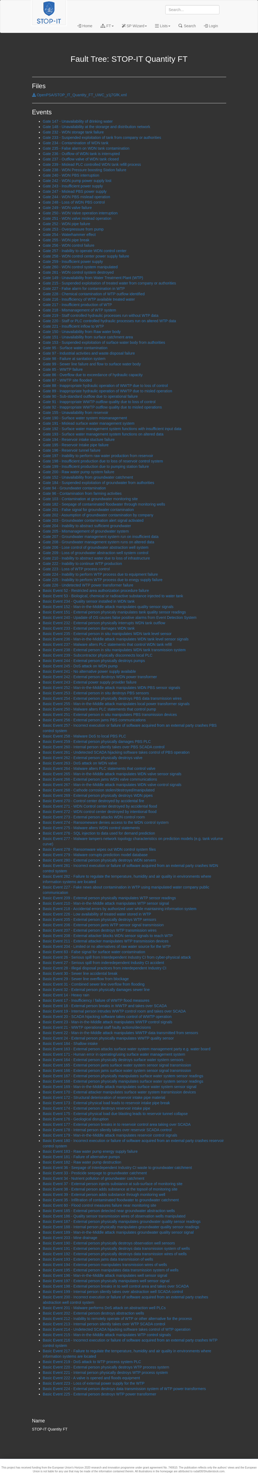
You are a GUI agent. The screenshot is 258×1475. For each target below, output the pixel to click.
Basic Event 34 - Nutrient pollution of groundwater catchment (94, 1178)
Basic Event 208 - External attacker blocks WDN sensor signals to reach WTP (108, 936)
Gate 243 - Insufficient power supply (73, 186)
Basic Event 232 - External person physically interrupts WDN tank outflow (104, 623)
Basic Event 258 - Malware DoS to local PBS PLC (84, 736)
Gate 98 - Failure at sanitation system (74, 358)
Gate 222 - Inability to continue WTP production (82, 563)
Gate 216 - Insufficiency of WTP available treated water (89, 299)
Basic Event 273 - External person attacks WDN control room (94, 817)
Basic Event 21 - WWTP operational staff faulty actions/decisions (97, 1027)
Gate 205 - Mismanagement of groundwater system (86, 531)
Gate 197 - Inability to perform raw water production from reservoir (98, 456)
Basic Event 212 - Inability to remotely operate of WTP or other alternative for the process (117, 1318)
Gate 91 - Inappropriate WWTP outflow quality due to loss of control (99, 402)
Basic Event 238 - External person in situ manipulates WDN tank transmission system (114, 650)
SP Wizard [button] (134, 26)
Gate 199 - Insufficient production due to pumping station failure (96, 466)
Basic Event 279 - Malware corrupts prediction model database (95, 855)
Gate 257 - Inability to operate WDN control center (84, 251)
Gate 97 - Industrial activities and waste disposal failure (89, 353)
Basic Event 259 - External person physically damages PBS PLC (97, 741)
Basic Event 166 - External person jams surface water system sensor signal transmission (117, 1070)
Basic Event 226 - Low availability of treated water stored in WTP (97, 914)
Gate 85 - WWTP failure (63, 369)
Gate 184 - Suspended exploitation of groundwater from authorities (98, 483)
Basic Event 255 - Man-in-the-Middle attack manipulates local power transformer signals (116, 704)
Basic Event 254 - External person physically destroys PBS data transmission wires (112, 698)
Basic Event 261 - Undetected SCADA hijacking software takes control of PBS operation (116, 752)
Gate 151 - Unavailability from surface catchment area (88, 337)
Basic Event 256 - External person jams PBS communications (94, 720)
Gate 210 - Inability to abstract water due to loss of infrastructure (96, 558)
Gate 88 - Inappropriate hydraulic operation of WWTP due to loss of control (105, 385)
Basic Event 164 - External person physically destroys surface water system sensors (113, 1060)
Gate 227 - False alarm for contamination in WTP (84, 288)
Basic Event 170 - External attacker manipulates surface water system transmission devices (119, 1092)
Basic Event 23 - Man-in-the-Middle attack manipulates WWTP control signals (108, 1022)
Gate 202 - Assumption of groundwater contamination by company (98, 515)
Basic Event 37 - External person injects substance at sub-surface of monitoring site (113, 1184)
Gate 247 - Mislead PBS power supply (75, 191)
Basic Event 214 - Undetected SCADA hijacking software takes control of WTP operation (117, 1329)
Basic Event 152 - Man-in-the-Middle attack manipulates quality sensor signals (108, 607)
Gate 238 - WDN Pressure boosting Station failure (84, 170)
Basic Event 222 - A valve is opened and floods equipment (91, 1378)
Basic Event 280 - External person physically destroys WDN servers (99, 860)
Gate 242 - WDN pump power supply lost (77, 181)
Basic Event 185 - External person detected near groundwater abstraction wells (109, 1211)
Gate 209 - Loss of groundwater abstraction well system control (95, 553)
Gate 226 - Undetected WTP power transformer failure (88, 585)
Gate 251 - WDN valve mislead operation (77, 218)
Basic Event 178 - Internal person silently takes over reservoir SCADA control (107, 1130)
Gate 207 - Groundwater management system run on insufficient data (101, 536)
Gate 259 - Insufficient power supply (73, 261)
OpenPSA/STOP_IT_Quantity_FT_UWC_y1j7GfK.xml (79, 95)
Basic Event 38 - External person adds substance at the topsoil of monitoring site (110, 1189)
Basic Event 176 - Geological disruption (76, 1119)
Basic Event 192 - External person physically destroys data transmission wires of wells (115, 1254)
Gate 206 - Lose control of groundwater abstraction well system (96, 547)
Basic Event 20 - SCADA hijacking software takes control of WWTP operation (107, 1016)
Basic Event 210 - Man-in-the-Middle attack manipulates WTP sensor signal (106, 903)
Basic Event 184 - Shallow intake (70, 1043)
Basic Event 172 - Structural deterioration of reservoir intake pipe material (104, 1097)
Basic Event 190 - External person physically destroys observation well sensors (109, 1243)
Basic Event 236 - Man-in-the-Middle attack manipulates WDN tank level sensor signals (116, 639)
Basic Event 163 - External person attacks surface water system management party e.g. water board (127, 1049)
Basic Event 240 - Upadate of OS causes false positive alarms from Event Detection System (120, 617)
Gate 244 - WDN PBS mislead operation (76, 197)
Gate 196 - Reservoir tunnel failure (72, 450)
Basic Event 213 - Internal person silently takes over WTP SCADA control (104, 1324)
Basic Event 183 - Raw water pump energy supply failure (90, 1151)
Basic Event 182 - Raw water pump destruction (82, 1162)
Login (211, 26)
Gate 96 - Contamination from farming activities (82, 493)
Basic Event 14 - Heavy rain (66, 995)
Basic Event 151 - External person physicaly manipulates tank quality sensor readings (114, 612)
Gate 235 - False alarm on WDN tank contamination (86, 148)
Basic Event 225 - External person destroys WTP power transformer (99, 1394)
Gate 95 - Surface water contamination (75, 348)
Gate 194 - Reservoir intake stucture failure (79, 439)
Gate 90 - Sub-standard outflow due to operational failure (90, 396)
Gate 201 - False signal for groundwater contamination (88, 509)
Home (84, 26)
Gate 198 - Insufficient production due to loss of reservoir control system (103, 461)
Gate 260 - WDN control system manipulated (80, 267)
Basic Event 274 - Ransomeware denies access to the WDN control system (106, 822)
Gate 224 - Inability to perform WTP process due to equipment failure (100, 574)
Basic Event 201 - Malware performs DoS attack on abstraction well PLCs (104, 1308)
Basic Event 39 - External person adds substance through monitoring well (104, 1194)
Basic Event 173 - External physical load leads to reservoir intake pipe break (106, 1103)
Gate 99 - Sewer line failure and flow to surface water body (92, 364)
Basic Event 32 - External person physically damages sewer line (96, 989)
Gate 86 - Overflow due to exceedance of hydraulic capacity (93, 375)
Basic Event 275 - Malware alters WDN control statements (91, 828)
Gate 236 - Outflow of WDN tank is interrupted (81, 154)
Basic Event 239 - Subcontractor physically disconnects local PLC (98, 655)
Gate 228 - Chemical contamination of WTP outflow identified (94, 294)
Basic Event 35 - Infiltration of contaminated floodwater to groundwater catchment (111, 1200)
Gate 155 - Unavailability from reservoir (75, 412)
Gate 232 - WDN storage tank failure (73, 132)
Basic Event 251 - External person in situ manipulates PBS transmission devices (110, 714)
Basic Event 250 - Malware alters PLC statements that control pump (99, 709)
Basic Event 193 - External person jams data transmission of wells (98, 1259)
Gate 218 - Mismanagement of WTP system (79, 310)
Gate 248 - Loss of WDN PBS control (74, 202)
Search (187, 26)
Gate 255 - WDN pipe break (66, 240)
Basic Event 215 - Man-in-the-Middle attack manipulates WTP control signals (107, 1335)
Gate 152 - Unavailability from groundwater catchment (88, 477)
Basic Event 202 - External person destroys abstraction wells (93, 1313)
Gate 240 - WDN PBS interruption (71, 175)
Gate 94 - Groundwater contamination (74, 488)
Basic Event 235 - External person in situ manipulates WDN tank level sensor (107, 634)
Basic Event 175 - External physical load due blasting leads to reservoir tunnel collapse (115, 1114)
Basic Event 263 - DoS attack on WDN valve (80, 763)
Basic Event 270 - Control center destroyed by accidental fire (93, 801)
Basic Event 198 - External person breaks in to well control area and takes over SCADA (116, 1286)
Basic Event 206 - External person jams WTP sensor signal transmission (103, 925)
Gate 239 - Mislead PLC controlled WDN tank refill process (92, 164)
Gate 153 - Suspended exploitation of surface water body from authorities (104, 342)
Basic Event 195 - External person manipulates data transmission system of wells (110, 1270)
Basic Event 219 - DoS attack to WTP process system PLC (92, 1362)
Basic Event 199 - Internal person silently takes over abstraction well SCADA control (113, 1291)
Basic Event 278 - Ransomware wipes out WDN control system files (99, 849)
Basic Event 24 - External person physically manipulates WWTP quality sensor (108, 1038)
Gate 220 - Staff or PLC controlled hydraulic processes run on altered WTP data (109, 321)
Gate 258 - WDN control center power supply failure (86, 256)
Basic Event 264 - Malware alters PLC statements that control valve (99, 768)
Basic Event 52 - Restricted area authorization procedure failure (96, 590)
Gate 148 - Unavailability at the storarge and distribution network (96, 127)
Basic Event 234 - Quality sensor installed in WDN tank (89, 601)
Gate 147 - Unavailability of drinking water (78, 121)
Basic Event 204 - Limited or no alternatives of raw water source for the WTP (107, 946)
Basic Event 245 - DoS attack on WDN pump (80, 666)
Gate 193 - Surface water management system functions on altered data (103, 434)
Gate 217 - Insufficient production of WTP (77, 305)
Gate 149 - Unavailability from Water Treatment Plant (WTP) (93, 278)
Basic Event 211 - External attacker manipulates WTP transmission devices (106, 941)
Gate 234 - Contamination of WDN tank (76, 143)
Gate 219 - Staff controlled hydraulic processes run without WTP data (101, 315)
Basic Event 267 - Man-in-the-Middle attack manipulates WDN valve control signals (112, 785)
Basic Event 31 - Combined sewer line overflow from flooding (94, 984)
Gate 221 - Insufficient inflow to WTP (73, 326)
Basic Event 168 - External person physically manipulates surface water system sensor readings (123, 1081)
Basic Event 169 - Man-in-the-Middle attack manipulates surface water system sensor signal (120, 1087)
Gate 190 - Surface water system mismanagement (85, 418)
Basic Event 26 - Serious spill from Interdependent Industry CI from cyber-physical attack (117, 957)
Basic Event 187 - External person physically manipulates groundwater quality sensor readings (122, 1221)
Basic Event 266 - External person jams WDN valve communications (100, 779)
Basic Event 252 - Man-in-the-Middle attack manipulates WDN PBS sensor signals (111, 687)
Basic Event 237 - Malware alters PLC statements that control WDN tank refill (107, 644)
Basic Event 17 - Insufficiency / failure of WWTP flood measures (96, 1000)
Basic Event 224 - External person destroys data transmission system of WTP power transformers (124, 1389)
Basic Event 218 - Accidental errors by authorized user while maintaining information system (120, 909)
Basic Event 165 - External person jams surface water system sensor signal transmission (117, 1065)
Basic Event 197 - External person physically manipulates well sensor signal (106, 1281)
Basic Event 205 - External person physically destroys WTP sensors (99, 919)
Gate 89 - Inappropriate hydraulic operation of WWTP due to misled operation (107, 391)
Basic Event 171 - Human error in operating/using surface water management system (114, 1054)
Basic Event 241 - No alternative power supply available (89, 671)
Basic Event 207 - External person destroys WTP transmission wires (100, 930)
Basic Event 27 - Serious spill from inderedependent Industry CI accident (103, 963)
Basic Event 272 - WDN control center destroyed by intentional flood (100, 811)
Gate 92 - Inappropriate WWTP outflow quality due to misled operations (102, 407)
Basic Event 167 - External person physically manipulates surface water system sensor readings (123, 1076)
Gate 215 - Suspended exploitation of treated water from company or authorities (109, 283)
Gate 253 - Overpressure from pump (73, 229)
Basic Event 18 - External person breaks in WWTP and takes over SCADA (105, 1006)
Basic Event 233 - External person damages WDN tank (89, 628)
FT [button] (107, 26)
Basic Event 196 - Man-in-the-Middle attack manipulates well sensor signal (105, 1275)
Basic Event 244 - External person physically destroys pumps (94, 660)
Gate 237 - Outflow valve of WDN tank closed (81, 159)
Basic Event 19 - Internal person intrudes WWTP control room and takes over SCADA (114, 1011)
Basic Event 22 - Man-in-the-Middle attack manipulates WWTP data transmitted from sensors (120, 1033)
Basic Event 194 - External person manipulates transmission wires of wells (105, 1265)
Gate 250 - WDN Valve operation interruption (80, 213)
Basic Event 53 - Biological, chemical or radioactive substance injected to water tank (113, 596)
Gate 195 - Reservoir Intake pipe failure (76, 445)
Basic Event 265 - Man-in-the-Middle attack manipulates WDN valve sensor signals (112, 774)
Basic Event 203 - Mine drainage (70, 1238)
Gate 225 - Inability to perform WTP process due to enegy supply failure (103, 580)
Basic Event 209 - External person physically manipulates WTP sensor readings (109, 898)
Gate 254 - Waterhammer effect (69, 234)
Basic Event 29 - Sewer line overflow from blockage (86, 979)
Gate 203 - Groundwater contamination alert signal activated (93, 520)
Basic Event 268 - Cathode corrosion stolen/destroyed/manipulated (99, 790)
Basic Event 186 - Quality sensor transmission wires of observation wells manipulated (114, 1216)
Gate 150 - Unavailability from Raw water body (82, 332)
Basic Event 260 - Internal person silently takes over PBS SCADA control (103, 747)
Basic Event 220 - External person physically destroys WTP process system (106, 1367)
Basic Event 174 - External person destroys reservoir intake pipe (96, 1108)
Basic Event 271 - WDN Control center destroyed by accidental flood (100, 806)
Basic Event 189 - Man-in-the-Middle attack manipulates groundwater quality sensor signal (118, 1232)
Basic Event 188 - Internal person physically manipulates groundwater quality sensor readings (121, 1227)
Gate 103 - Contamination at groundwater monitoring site (90, 499)
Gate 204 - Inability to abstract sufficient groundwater (87, 526)
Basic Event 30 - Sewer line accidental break (80, 973)
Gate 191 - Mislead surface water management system (89, 423)
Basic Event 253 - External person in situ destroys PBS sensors (96, 693)
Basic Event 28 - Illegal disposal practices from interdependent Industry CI (104, 968)
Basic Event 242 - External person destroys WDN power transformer (100, 677)
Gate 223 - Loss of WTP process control (76, 569)
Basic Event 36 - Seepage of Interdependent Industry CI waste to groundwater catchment (117, 1167)
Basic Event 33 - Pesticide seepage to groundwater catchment (95, 1173)
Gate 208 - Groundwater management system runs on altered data (98, 542)
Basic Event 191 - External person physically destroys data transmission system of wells (116, 1248)
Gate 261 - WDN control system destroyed (78, 272)
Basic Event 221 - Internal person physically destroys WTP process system (105, 1372)
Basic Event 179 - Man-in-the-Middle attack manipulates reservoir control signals (110, 1135)
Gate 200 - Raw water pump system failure (78, 472)
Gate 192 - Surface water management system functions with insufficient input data (112, 429)
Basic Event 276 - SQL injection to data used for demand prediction (99, 833)
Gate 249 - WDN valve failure (67, 207)
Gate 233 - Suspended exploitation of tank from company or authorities (102, 137)
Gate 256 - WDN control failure (68, 245)
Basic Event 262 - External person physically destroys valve (93, 758)
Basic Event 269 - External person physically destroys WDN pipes (98, 795)
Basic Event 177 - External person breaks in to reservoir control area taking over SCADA (117, 1124)
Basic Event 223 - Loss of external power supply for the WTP (94, 1383)
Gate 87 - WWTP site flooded (67, 380)
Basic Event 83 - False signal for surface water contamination (94, 952)
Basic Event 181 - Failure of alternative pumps (81, 1157)
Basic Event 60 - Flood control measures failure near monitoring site (99, 1205)
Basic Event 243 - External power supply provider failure (90, 682)
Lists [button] (162, 26)
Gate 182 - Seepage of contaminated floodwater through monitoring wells (104, 504)
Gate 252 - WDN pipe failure (66, 224)
